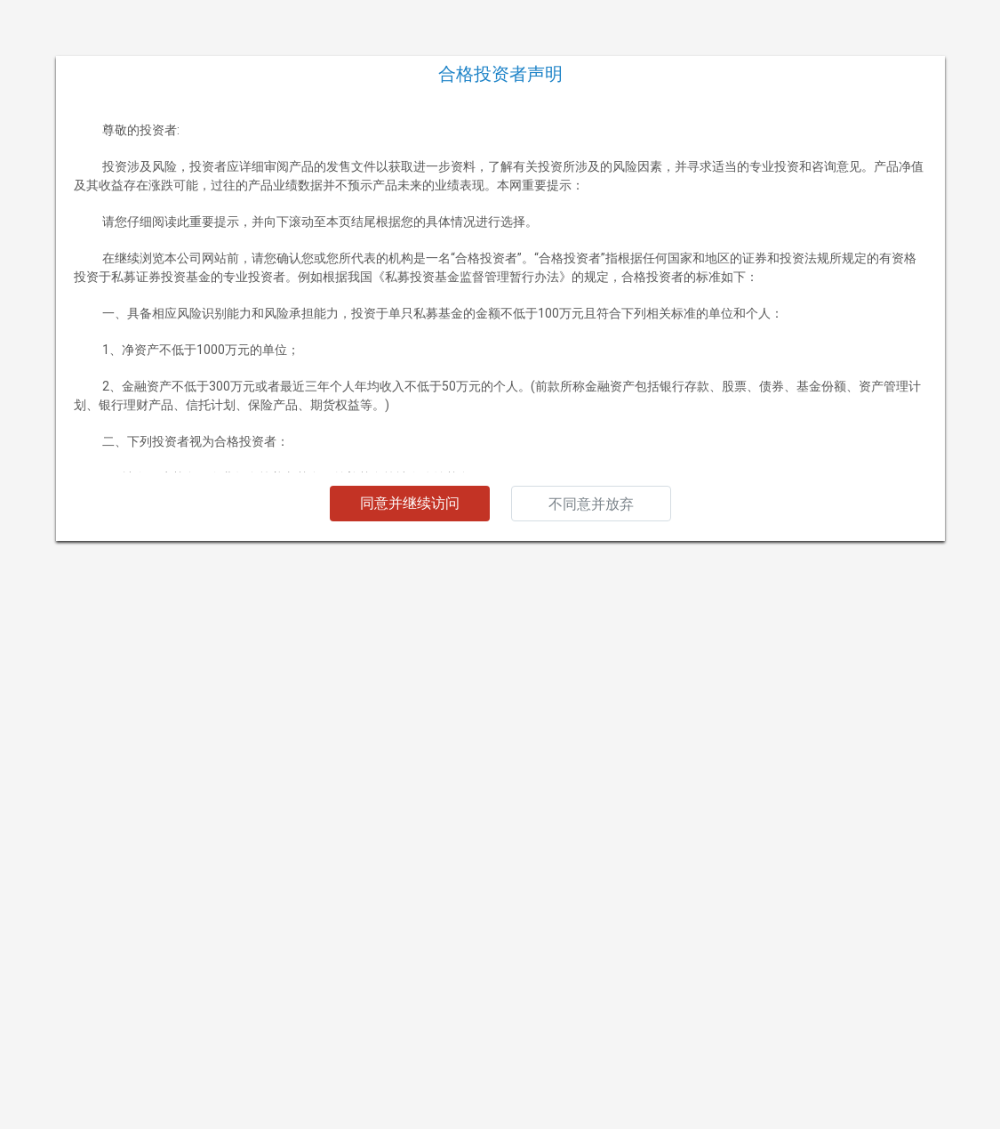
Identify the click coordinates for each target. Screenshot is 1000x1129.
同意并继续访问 (410, 503)
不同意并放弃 (591, 504)
